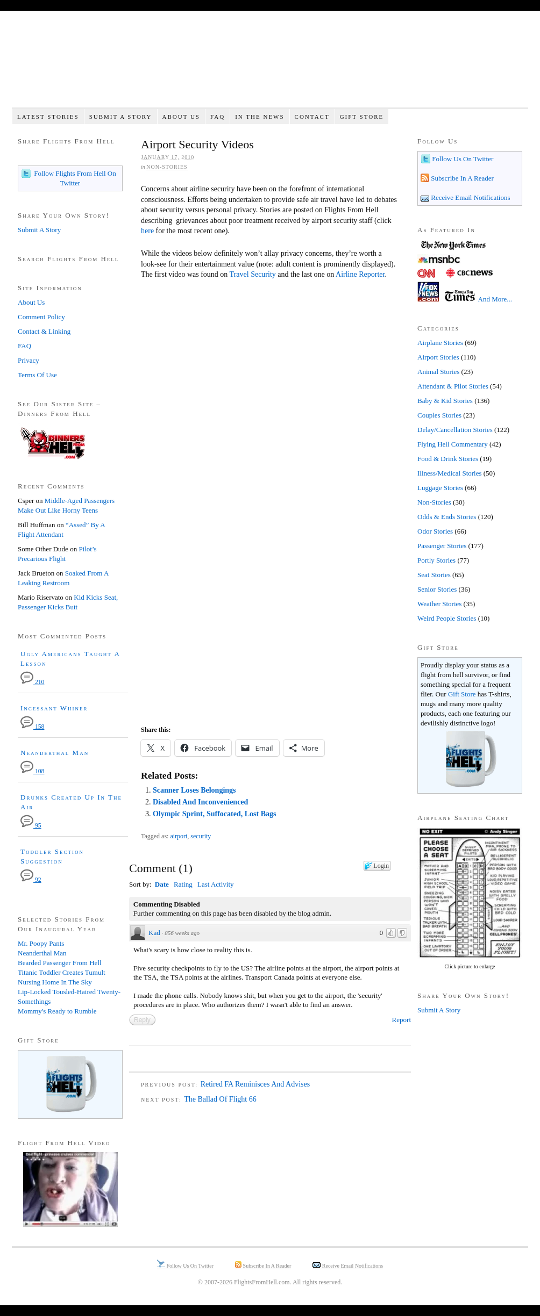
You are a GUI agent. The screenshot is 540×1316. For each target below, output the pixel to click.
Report (401, 1020)
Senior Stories (437, 589)
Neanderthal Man (54, 753)
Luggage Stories (440, 488)
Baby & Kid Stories (445, 401)
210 (32, 682)
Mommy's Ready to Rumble (57, 1011)
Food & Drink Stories (447, 459)
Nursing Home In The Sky (55, 982)
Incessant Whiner (54, 708)
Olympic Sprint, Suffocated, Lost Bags (214, 814)
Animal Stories (438, 372)
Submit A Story (120, 116)
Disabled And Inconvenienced (200, 802)
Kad (154, 933)
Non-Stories (166, 167)
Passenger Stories (441, 546)
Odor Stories (435, 531)
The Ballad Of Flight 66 (220, 1099)
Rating (183, 884)
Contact (312, 116)
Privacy (28, 360)
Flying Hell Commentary (452, 444)
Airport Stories (438, 357)
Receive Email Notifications (469, 197)
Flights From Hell (270, 65)
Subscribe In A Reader (461, 178)
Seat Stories (434, 575)
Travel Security (253, 274)
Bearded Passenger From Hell (60, 963)
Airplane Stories (440, 343)
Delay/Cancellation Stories (455, 430)
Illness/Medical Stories (449, 473)
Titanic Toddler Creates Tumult (61, 972)
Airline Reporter (360, 274)
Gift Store (362, 116)
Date (162, 884)
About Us (181, 116)
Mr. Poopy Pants (41, 943)
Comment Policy (41, 317)
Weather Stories (439, 604)
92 (30, 879)
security (200, 836)
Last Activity (215, 884)
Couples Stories (439, 415)
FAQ (217, 116)
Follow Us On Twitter (461, 159)
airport (178, 836)
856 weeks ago (182, 933)
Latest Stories (48, 116)
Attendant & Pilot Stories (452, 386)
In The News (259, 116)
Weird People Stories (446, 618)
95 (30, 825)
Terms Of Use (37, 375)
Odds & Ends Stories (446, 517)
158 (32, 726)
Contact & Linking (44, 331)
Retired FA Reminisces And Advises (255, 1084)
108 (32, 771)
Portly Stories (436, 560)
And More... (495, 299)
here (147, 231)
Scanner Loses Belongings (194, 790)
